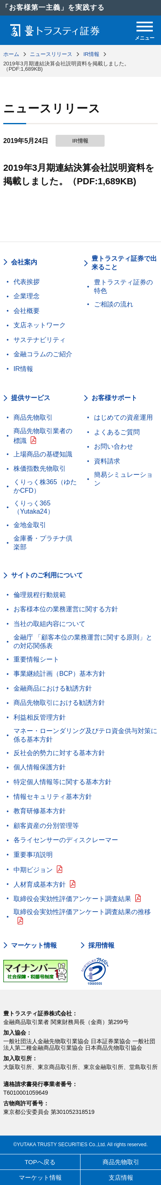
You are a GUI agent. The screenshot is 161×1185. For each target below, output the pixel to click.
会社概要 (26, 310)
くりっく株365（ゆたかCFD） (45, 486)
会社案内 (24, 262)
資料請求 (107, 461)
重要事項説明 (33, 854)
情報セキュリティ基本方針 (52, 796)
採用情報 (101, 945)
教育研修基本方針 (39, 810)
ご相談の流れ (113, 304)
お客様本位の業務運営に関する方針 (65, 609)
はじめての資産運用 (123, 417)
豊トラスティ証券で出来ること (124, 263)
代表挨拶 (26, 281)
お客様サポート (114, 397)
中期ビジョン (33, 869)
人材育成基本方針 (39, 884)
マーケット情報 (34, 945)
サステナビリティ (39, 339)
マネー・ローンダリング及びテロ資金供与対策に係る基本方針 (85, 735)
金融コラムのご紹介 (42, 354)
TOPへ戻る (40, 1161)
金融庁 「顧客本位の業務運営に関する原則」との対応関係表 (82, 641)
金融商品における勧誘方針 (52, 688)
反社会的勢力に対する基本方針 (59, 752)
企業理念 (26, 296)
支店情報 (121, 1177)
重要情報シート (36, 659)
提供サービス (30, 397)
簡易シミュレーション (123, 479)
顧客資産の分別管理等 (46, 825)
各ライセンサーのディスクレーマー (65, 839)
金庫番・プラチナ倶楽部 (42, 542)
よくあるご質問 (117, 432)
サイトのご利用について (47, 575)
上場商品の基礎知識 (42, 454)
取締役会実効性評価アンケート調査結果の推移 (82, 911)
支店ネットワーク (39, 325)
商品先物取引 (33, 417)
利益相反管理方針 (39, 717)
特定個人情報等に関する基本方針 (62, 781)
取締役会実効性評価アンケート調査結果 (72, 898)
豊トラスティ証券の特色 (123, 286)
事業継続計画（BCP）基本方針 (59, 673)
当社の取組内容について (49, 623)
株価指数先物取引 (39, 468)
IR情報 (23, 368)
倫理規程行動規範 (39, 594)
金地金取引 (29, 524)
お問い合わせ (113, 446)
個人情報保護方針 (39, 767)
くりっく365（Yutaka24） (33, 507)
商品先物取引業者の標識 (42, 435)
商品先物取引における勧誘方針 (59, 702)
